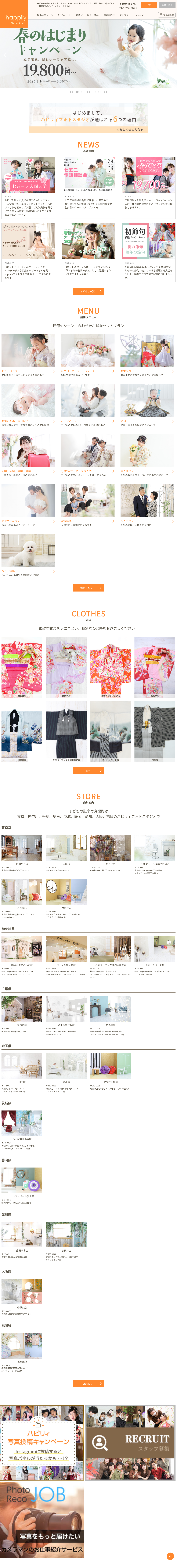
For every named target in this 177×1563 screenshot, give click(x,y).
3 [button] (83, 92)
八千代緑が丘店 (72, 1472)
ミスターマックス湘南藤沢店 (16, 1472)
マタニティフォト (56, 1455)
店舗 (5, 1462)
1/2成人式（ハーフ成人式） (16, 1455)
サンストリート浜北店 (33, 1476)
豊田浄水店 (52, 1476)
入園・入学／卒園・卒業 (117, 1502)
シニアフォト (85, 1455)
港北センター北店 (41, 1472)
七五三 (6, 1450)
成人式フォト (38, 1455)
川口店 (97, 1472)
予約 (149, 4)
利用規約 (71, 1550)
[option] (88, 53)
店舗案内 (108, 15)
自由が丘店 (8, 1468)
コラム (6, 1497)
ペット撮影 (99, 1455)
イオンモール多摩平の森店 (61, 1468)
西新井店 (81, 1468)
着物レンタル (10, 1527)
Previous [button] (5, 54)
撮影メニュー (87, 588)
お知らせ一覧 (87, 291)
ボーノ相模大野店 (118, 1468)
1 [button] (71, 92)
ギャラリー (125, 15)
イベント (8, 1484)
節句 (79, 1450)
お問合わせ (167, 4)
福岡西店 (87, 1476)
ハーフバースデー (65, 1450)
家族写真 (71, 1455)
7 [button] (105, 92)
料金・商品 (92, 15)
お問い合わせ (84, 1550)
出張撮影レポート (12, 1514)
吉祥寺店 (21, 1468)
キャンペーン (64, 15)
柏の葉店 (86, 1472)
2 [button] (77, 92)
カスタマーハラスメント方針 (135, 1550)
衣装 (78, 15)
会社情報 (35, 1550)
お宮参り (26, 1450)
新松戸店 (57, 1472)
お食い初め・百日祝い (43, 1450)
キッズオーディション (13, 1489)
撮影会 (30, 1489)
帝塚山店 (76, 1476)
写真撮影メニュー (12, 1445)
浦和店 (106, 1472)
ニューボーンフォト (66, 1502)
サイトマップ (158, 1550)
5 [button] (94, 92)
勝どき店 (41, 1468)
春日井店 (64, 1476)
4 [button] (88, 92)
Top (12, 1550)
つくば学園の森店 (11, 1476)
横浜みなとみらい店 (97, 1468)
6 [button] (99, 92)
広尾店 (31, 1468)
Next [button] (172, 54)
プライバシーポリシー (53, 1550)
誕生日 (15, 1450)
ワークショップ (43, 1489)
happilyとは (22, 1550)
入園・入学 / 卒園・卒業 (95, 1450)
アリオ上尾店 (118, 1472)
